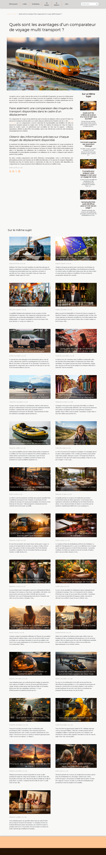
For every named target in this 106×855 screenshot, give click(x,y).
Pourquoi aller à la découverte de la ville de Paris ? (30, 764)
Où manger (46, 4)
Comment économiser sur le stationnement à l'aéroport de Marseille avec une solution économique (30, 397)
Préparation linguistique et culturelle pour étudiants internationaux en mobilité (29, 305)
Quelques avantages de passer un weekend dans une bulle (30, 672)
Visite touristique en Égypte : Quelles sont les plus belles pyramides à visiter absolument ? (30, 628)
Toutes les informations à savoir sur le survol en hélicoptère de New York (76, 672)
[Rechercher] (89, 4)
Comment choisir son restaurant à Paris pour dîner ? (30, 488)
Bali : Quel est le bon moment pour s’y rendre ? (30, 718)
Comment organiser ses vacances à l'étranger (88, 144)
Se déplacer (56, 4)
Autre (66, 4)
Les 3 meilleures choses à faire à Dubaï (76, 625)
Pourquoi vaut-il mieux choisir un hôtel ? (76, 488)
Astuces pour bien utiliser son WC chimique (76, 718)
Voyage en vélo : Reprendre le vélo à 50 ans (76, 442)
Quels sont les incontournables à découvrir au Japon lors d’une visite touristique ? (76, 351)
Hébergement (13, 4)
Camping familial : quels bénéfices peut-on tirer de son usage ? (88, 205)
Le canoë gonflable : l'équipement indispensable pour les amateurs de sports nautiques (30, 443)
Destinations (35, 4)
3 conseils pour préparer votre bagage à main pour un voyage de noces (88, 174)
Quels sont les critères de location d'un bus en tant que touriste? (88, 116)
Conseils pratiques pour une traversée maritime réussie (30, 257)
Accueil (9, 14)
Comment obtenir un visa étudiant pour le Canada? (76, 534)
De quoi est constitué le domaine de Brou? (29, 811)
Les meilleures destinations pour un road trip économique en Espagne (76, 395)
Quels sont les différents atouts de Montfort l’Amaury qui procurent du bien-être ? (76, 305)
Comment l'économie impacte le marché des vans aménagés (30, 349)
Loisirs (25, 4)
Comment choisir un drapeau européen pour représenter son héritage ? (76, 257)
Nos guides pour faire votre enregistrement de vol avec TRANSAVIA (30, 581)
